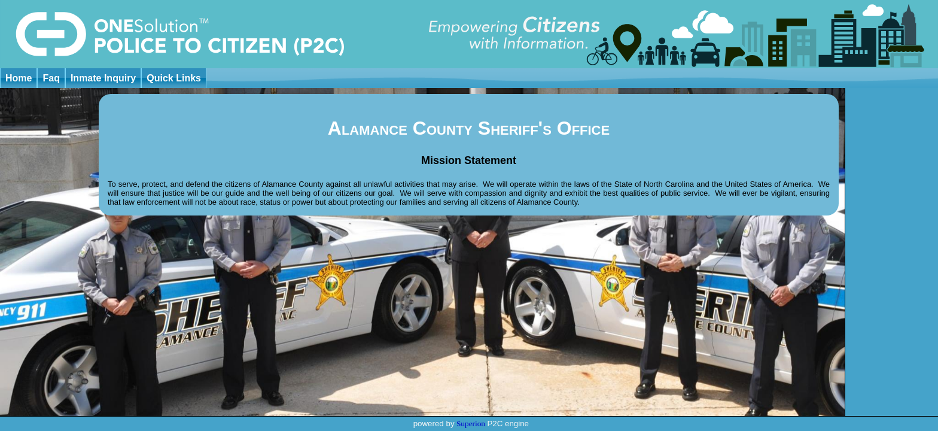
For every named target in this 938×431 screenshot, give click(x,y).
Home (18, 78)
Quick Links (174, 78)
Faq (50, 78)
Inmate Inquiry (103, 78)
